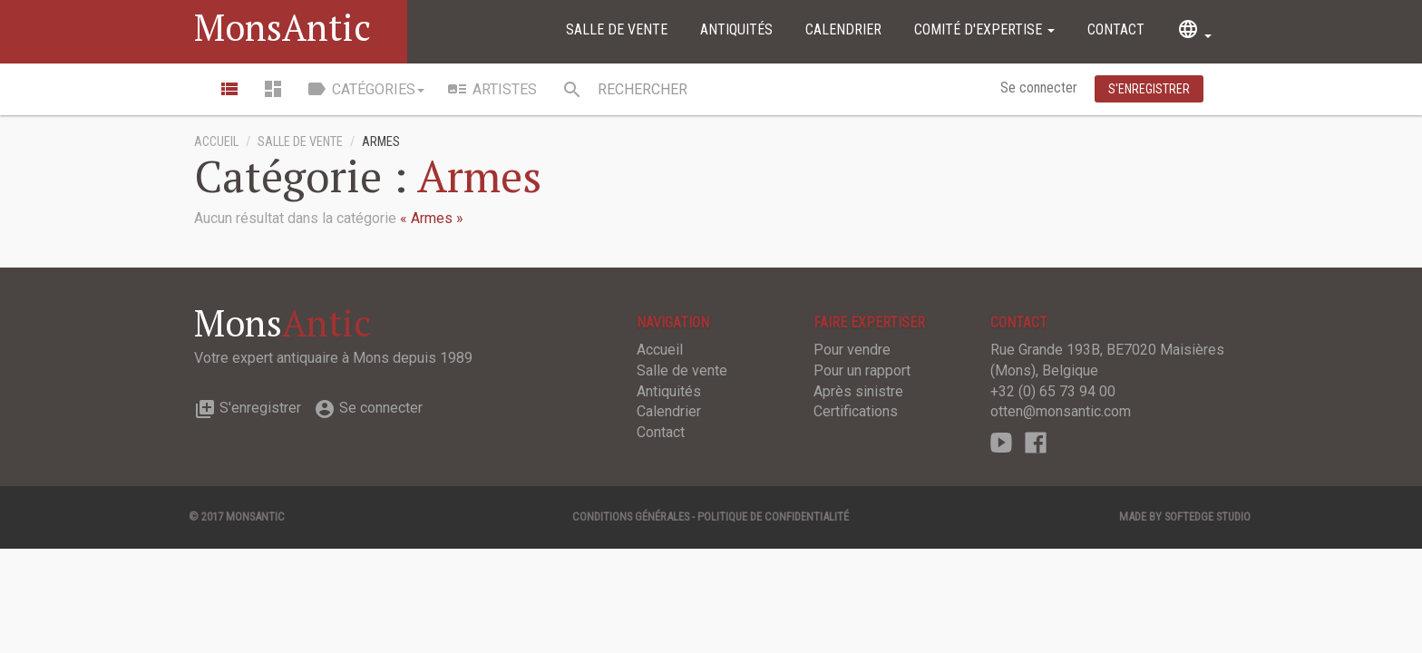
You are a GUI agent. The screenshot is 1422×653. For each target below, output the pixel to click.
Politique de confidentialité (773, 516)
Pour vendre (852, 349)
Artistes (491, 89)
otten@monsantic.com (1060, 411)
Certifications (855, 411)
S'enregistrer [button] (1149, 89)
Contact (1115, 29)
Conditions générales (630, 516)
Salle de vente (616, 29)
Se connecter (1040, 87)
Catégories (365, 89)
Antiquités (736, 29)
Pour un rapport (862, 370)
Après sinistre (858, 391)
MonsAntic (282, 27)
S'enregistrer (247, 407)
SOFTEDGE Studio (1207, 516)
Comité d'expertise (984, 29)
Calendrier (843, 29)
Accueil (216, 142)
